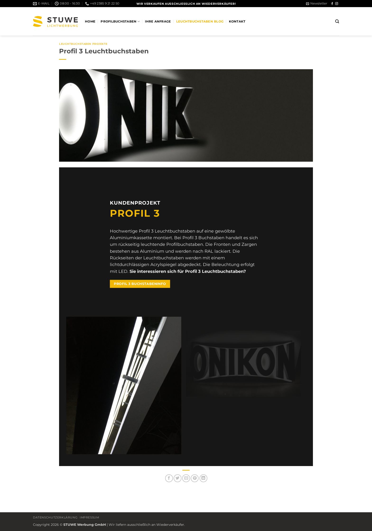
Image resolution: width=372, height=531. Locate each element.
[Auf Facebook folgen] (332, 3)
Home (90, 21)
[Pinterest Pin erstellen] (195, 478)
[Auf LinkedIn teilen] (203, 478)
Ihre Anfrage (158, 21)
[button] (316, 3)
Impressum (89, 517)
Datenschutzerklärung (55, 517)
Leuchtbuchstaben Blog (199, 21)
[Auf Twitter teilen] (177, 478)
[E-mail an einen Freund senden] (186, 478)
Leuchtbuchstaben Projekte (83, 44)
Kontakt (237, 21)
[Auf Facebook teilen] (169, 478)
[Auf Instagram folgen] (336, 3)
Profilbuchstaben (120, 21)
